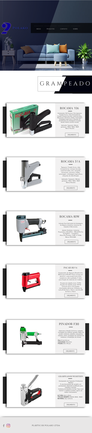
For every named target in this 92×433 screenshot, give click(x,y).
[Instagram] (8, 425)
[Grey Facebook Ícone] (4, 425)
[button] (71, 135)
